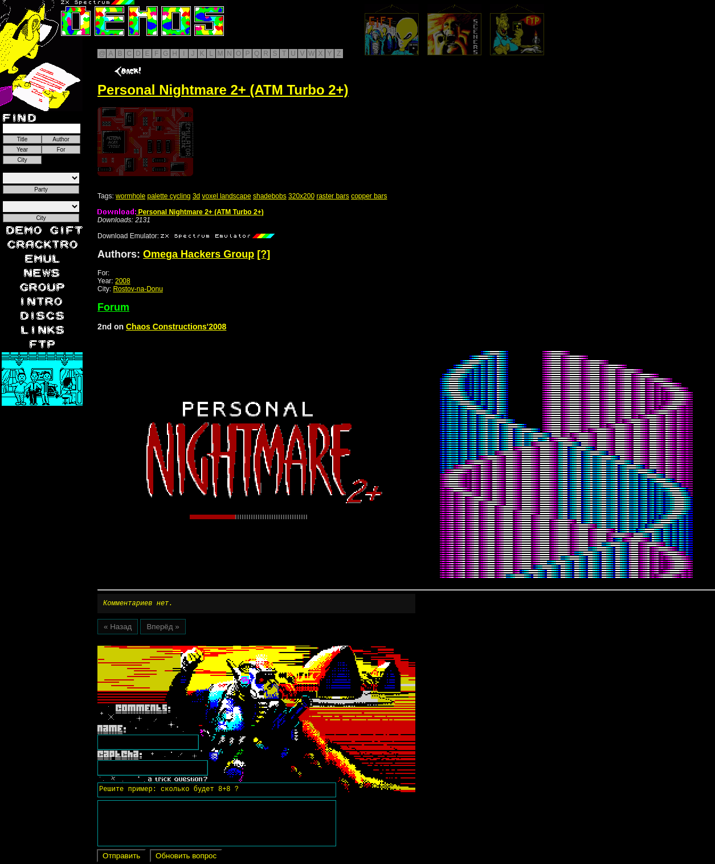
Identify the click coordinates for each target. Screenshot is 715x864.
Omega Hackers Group (198, 254)
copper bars (369, 196)
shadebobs (270, 196)
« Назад (118, 628)
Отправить (121, 857)
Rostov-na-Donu (137, 289)
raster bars (332, 196)
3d (196, 196)
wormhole (130, 196)
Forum (113, 307)
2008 (122, 281)
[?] (263, 254)
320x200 (301, 196)
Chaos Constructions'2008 (176, 326)
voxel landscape (226, 196)
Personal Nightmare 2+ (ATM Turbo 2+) (180, 212)
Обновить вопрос (186, 857)
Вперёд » (162, 628)
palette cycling (168, 196)
